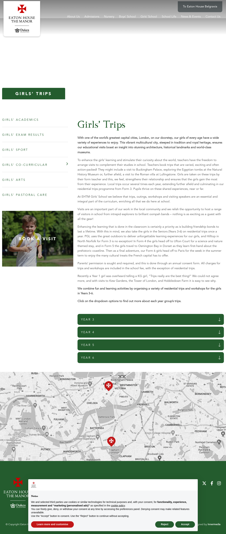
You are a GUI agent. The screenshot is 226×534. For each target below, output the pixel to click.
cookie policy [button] (118, 505)
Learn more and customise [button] (52, 524)
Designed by (206, 524)
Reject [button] (164, 524)
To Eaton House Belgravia (202, 5)
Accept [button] (185, 524)
